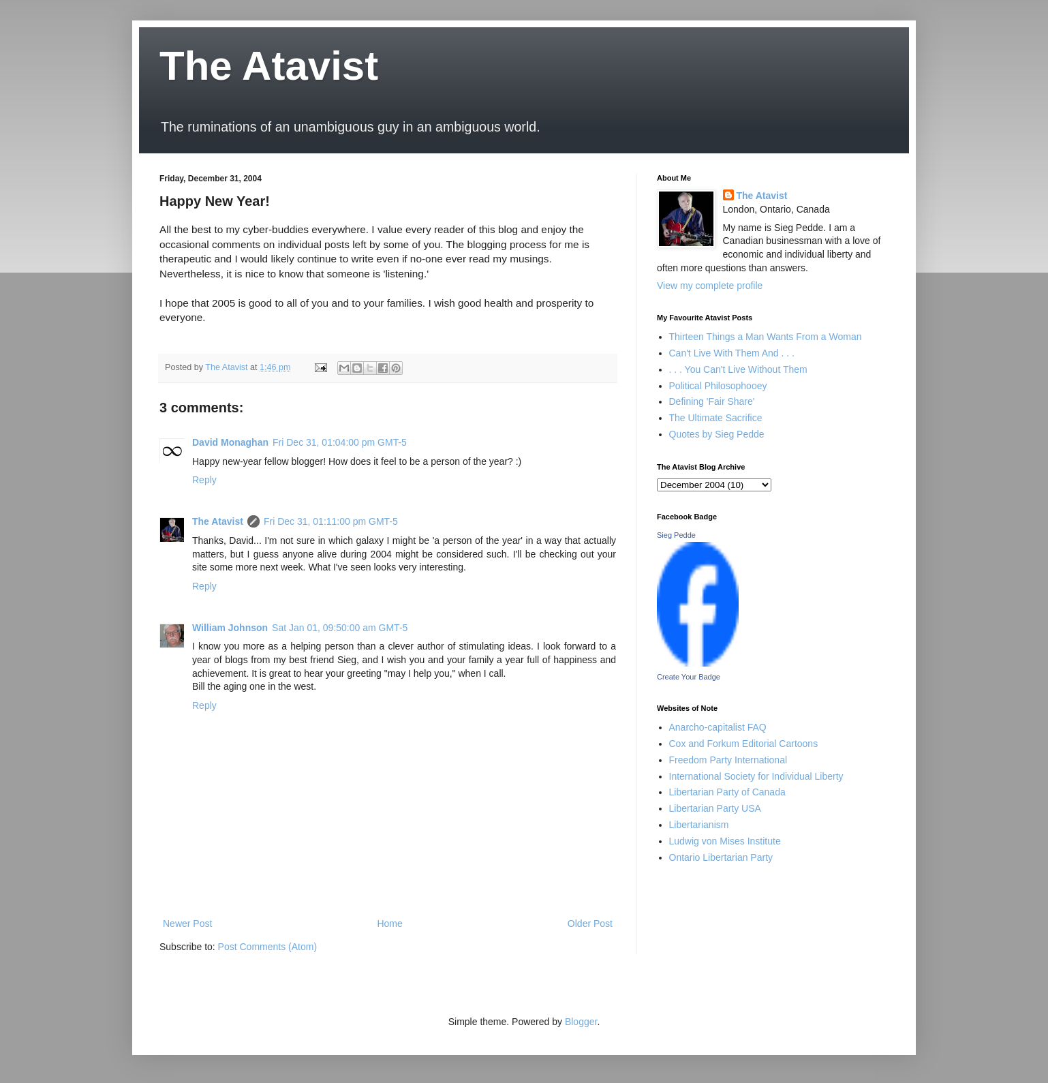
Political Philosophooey (718, 385)
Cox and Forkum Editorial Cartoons (743, 743)
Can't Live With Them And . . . (732, 353)
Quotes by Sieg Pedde (717, 434)
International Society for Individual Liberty (756, 776)
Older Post (590, 923)
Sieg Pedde (676, 535)
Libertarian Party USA (715, 808)
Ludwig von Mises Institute (725, 841)
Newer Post (187, 923)
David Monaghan (230, 442)
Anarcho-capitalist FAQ (718, 727)
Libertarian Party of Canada (727, 792)
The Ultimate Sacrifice (715, 417)
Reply (204, 479)
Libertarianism (699, 824)
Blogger (581, 1021)
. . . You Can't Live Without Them (738, 369)
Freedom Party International (728, 759)
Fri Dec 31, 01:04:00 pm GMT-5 (340, 442)
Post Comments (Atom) (267, 946)
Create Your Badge (688, 677)
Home (389, 923)
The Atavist (268, 66)
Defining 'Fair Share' (712, 401)
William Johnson (230, 627)
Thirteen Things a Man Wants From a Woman (765, 336)
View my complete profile (709, 285)
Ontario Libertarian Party (721, 857)
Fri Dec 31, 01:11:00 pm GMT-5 (331, 521)
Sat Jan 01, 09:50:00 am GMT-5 (339, 627)
